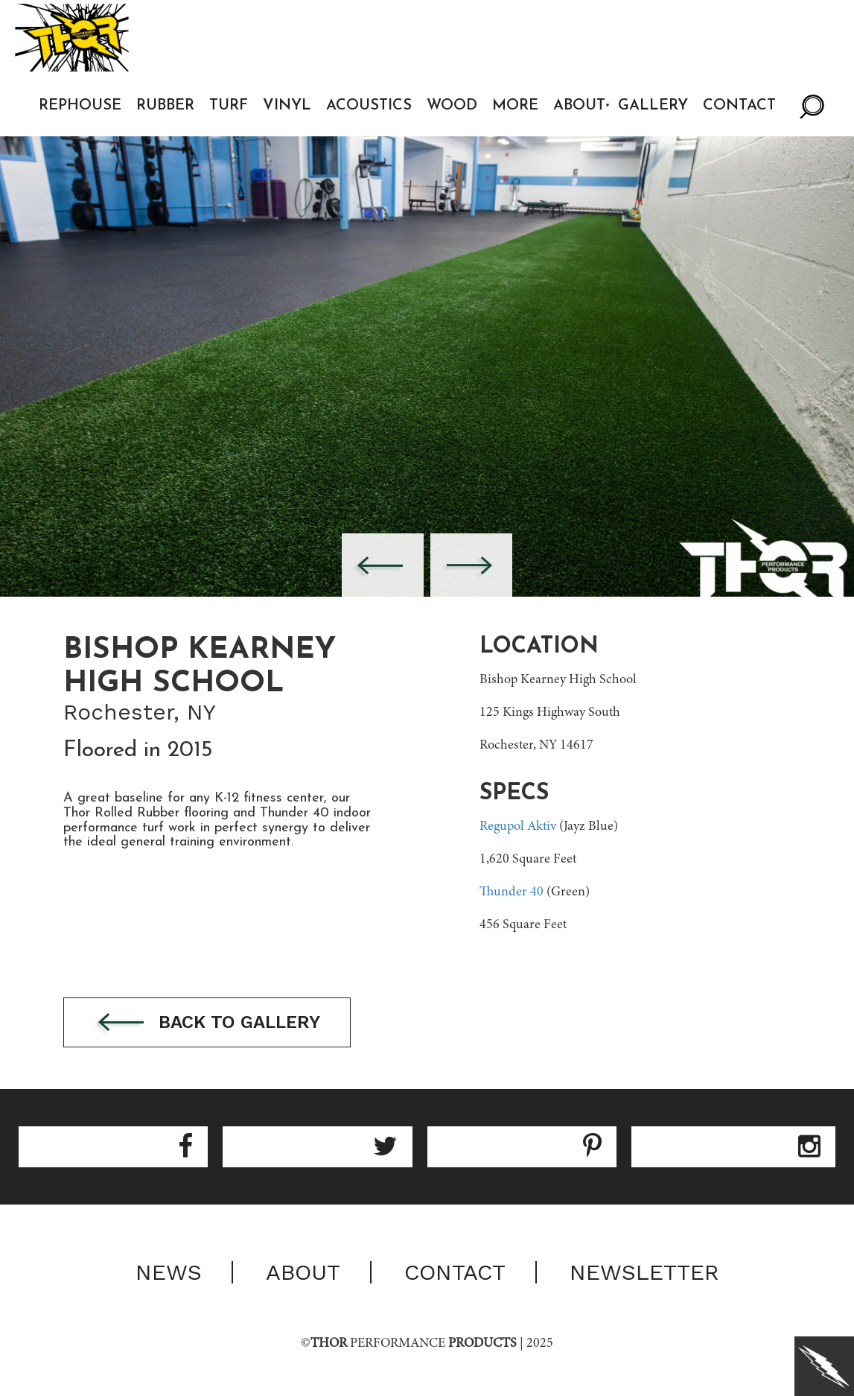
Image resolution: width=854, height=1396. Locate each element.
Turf (228, 105)
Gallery (653, 105)
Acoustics (369, 105)
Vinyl (287, 105)
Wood (452, 105)
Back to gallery (207, 1023)
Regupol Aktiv (517, 827)
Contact (739, 105)
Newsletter (644, 1272)
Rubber (165, 105)
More (515, 105)
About (579, 105)
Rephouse (80, 105)
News (169, 1272)
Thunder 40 (511, 892)
